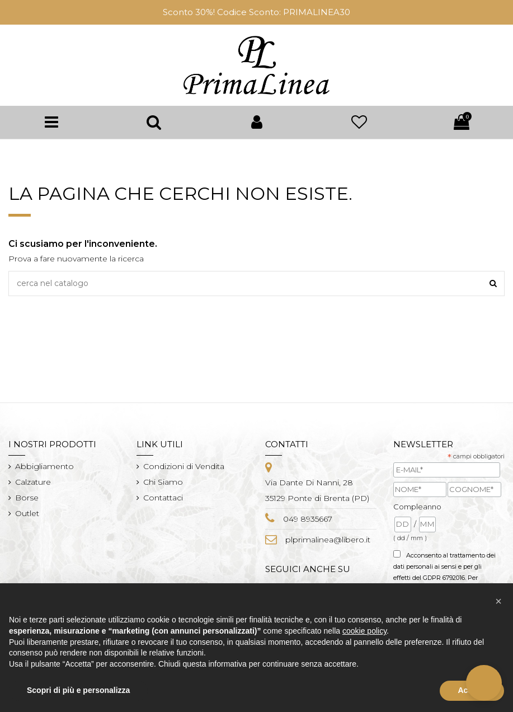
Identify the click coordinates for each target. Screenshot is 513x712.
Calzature (33, 482)
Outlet (27, 513)
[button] (498, 601)
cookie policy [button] (364, 630)
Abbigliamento (44, 466)
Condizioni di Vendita (183, 466)
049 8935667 (307, 519)
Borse (27, 498)
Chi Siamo (163, 482)
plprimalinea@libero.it (327, 540)
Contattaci (163, 498)
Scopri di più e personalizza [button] (78, 690)
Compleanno (417, 506)
